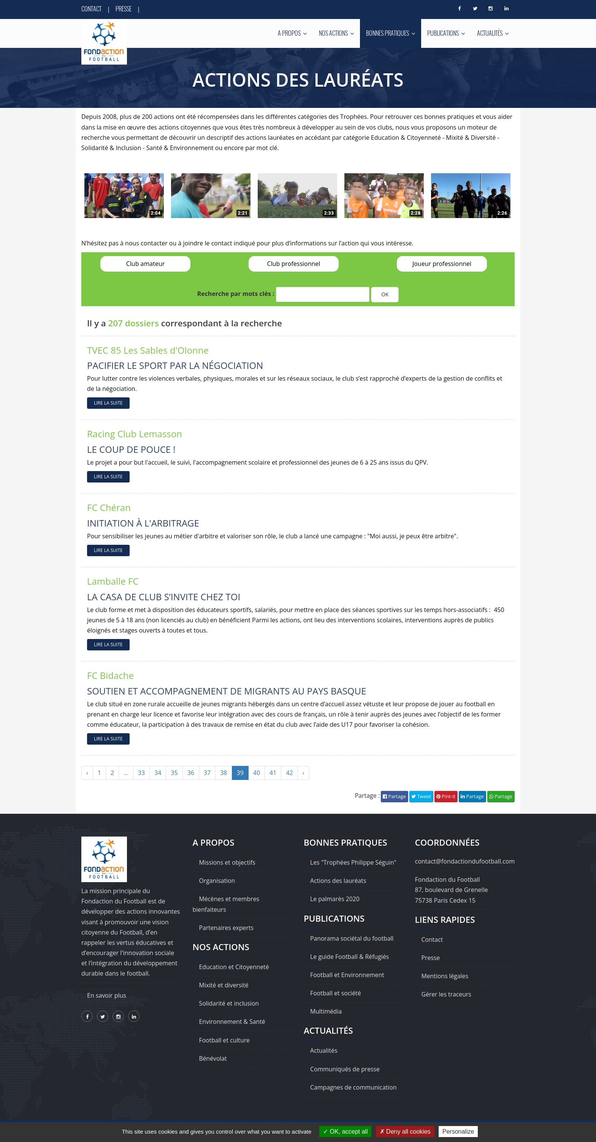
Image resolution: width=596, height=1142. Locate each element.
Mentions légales (445, 976)
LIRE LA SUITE (108, 403)
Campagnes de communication (354, 1087)
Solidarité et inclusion (229, 1004)
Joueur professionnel (441, 263)
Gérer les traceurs (447, 994)
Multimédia (326, 1012)
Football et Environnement (347, 975)
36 (190, 773)
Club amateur (145, 263)
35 (174, 773)
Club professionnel (293, 263)
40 (256, 773)
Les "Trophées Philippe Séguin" (354, 862)
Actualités (493, 33)
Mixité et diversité (224, 985)
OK (384, 294)
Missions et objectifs (228, 862)
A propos (292, 33)
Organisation (217, 880)
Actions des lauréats (338, 880)
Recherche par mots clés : (235, 294)
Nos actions (336, 33)
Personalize (458, 1131)
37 (207, 773)
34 (157, 773)
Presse (124, 8)
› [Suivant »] (303, 773)
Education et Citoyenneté (234, 967)
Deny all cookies (405, 1131)
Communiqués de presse (345, 1069)
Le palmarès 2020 (335, 899)
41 (272, 773)
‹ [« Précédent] (87, 773)
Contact (91, 8)
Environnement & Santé (232, 1022)
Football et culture (225, 1040)
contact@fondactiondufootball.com (465, 861)
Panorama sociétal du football (352, 938)
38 (223, 773)
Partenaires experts (227, 928)
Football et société (336, 993)
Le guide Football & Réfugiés (350, 956)
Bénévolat (213, 1058)
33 (141, 773)
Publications (446, 33)
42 (289, 773)
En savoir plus (106, 995)
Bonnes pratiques (390, 33)
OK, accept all (345, 1131)
